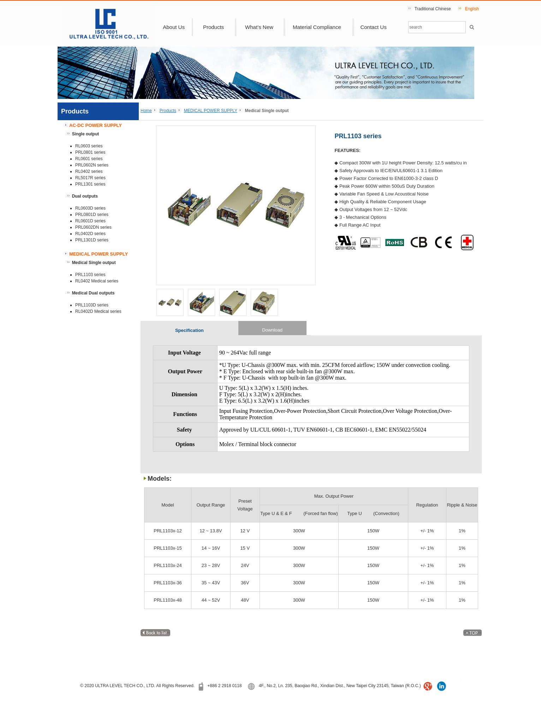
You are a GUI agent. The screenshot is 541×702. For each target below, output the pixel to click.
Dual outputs (85, 196)
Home (146, 110)
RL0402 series (88, 171)
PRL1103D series (91, 305)
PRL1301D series (91, 240)
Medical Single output (94, 262)
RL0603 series (88, 146)
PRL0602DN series (93, 227)
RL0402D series (90, 233)
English (472, 8)
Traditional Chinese (433, 8)
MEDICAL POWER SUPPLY (210, 110)
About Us (174, 27)
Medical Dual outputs (93, 293)
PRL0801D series (91, 214)
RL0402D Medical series (98, 311)
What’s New (259, 27)
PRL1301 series (90, 184)
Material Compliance (317, 27)
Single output (85, 133)
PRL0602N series (91, 165)
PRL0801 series (90, 152)
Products (213, 27)
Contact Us (373, 27)
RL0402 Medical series (96, 281)
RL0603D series (90, 208)
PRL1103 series (90, 274)
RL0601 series (88, 158)
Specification (189, 330)
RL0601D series (90, 220)
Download (272, 330)
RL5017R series (90, 177)
